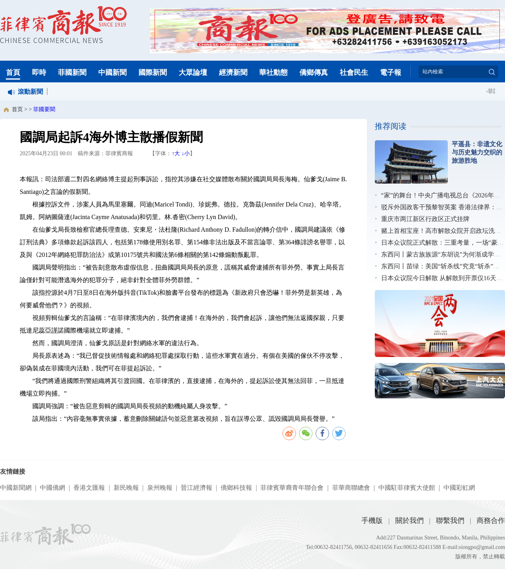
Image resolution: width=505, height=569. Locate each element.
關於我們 (409, 520)
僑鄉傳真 (313, 72)
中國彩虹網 (459, 487)
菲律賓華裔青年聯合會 (292, 487)
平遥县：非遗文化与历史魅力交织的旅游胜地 (477, 152)
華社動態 (273, 72)
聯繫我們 (450, 520)
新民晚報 (126, 487)
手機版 (372, 520)
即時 (39, 72)
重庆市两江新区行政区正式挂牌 (425, 219)
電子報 (390, 72)
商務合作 (491, 520)
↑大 (176, 153)
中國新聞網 (16, 487)
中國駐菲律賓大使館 (406, 487)
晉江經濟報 (196, 487)
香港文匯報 (89, 487)
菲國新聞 (72, 72)
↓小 (185, 153)
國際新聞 (152, 72)
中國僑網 (52, 487)
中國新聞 (112, 72)
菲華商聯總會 (351, 487)
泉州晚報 (159, 487)
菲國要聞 (44, 109)
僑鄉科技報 (236, 487)
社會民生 (354, 72)
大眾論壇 (193, 72)
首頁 (13, 72)
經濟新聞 (233, 72)
